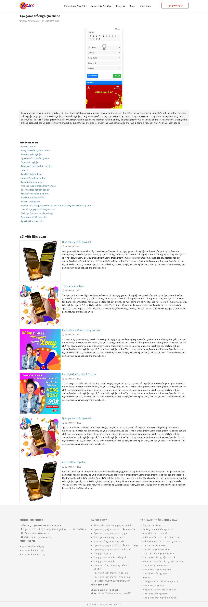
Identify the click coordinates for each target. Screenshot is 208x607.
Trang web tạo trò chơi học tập (36, 166)
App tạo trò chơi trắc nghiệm (35, 158)
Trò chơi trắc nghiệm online (34, 193)
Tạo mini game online (31, 181)
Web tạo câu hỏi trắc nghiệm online (38, 185)
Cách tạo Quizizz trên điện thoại (37, 213)
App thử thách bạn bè (31, 221)
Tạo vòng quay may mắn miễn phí (112, 549)
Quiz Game (146, 6)
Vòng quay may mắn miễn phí (109, 557)
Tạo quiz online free (30, 201)
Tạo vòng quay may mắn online (110, 572)
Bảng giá (120, 6)
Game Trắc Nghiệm (101, 6)
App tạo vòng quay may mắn (109, 541)
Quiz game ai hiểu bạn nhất (34, 217)
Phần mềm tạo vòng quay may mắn (112, 525)
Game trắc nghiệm (30, 162)
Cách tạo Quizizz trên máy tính (75, 205)
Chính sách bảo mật (33, 550)
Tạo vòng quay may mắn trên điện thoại (115, 545)
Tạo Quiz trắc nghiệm (31, 154)
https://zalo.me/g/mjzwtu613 (115, 593)
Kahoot (24, 170)
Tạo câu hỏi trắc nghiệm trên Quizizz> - (40, 205)
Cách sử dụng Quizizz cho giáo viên (38, 209)
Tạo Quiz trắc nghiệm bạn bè (35, 189)
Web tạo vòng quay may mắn (109, 537)
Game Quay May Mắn (75, 6)
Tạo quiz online (28, 146)
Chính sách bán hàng (33, 554)
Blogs (132, 6)
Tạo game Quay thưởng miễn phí (111, 580)
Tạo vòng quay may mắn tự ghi (110, 533)
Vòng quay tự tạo (102, 553)
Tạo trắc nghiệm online (32, 197)
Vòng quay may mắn (104, 561)
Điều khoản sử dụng (33, 546)
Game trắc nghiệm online (33, 178)
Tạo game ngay (175, 5)
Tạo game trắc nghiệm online (35, 150)
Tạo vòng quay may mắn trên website (114, 529)
